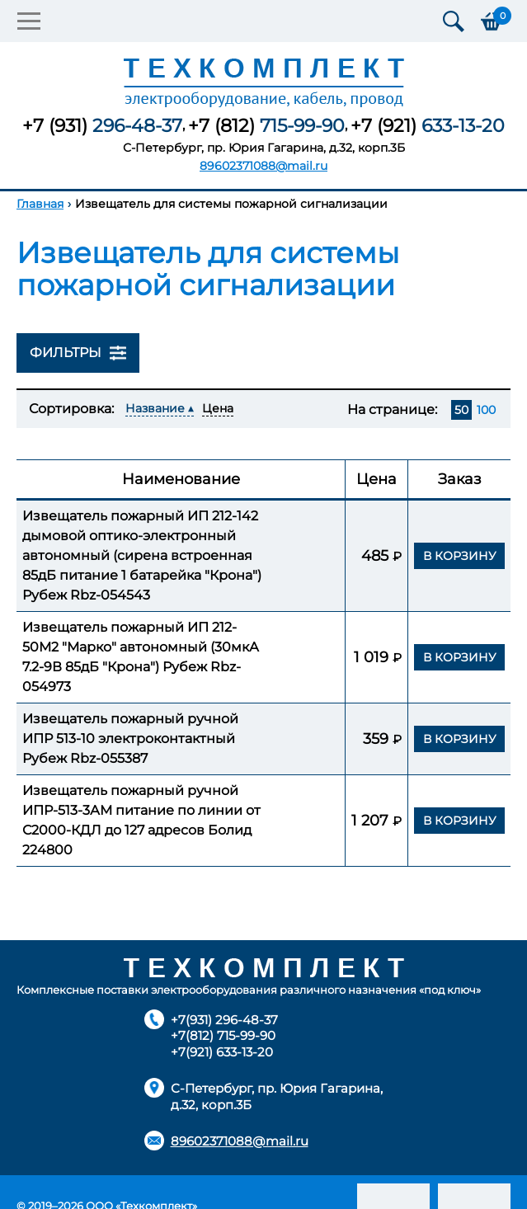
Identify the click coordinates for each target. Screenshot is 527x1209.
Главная (40, 203)
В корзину (459, 555)
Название (155, 408)
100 (486, 409)
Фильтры (78, 353)
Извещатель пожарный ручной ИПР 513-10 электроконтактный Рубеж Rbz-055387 (130, 738)
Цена (217, 408)
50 (461, 409)
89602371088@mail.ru (263, 165)
